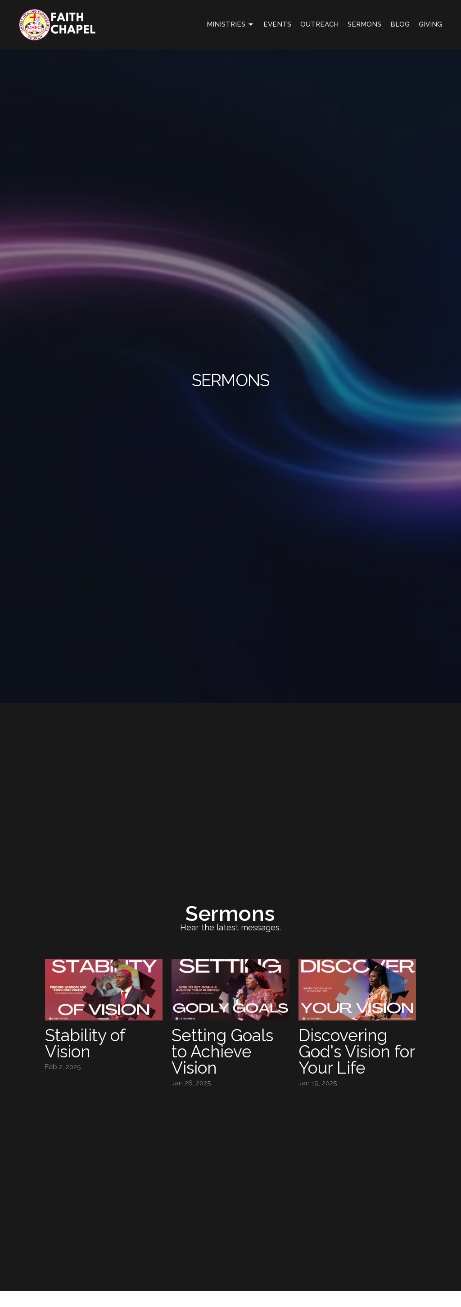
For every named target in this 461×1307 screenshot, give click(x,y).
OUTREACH (319, 24)
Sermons (364, 24)
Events (277, 24)
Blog (400, 24)
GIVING (430, 24)
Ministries (230, 24)
